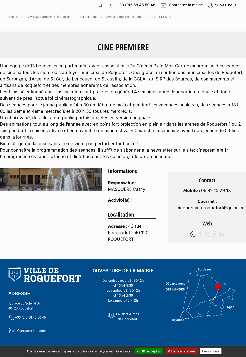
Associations (88, 16)
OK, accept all (149, 351)
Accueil (13, 16)
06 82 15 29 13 (216, 190)
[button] (5, 5)
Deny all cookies (181, 351)
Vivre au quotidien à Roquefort (48, 16)
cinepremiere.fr (212, 150)
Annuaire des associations (124, 16)
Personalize (210, 351)
